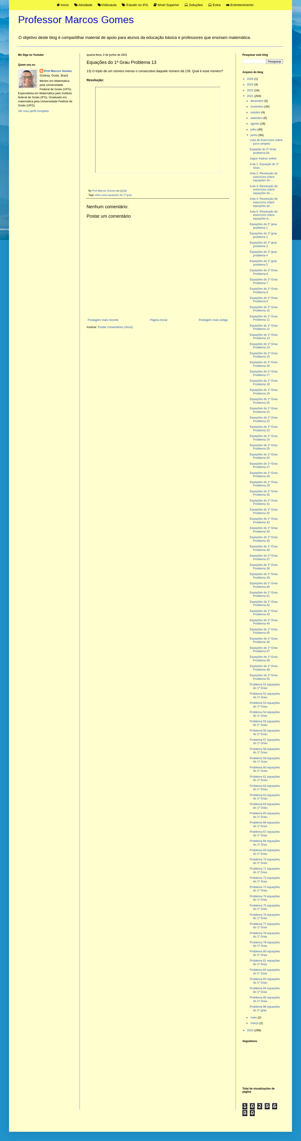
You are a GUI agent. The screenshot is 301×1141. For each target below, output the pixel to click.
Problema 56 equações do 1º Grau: (265, 732)
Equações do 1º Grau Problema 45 (264, 631)
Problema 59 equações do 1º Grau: (265, 759)
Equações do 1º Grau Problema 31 (264, 502)
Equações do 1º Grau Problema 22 (264, 419)
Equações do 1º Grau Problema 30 (264, 493)
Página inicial (158, 320)
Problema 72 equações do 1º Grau (265, 879)
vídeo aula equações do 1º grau (113, 194)
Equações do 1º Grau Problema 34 (264, 529)
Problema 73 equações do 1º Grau (265, 888)
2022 (250, 90)
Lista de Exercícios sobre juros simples (266, 141)
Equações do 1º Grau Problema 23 (264, 428)
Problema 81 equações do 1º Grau (265, 962)
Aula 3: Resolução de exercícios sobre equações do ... (264, 189)
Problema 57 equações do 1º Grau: (265, 741)
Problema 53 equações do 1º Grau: (265, 704)
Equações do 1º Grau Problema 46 (264, 640)
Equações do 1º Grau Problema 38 (264, 566)
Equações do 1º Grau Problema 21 (264, 410)
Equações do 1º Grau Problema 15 (264, 354)
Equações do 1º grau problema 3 (263, 244)
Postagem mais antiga (213, 320)
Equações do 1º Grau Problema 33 (264, 520)
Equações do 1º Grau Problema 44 (264, 621)
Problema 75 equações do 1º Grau (265, 907)
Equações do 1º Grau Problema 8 (264, 290)
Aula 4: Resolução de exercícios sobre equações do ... (264, 202)
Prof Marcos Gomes (58, 71)
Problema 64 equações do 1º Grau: (265, 805)
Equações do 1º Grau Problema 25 (264, 446)
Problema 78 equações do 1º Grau (265, 934)
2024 (250, 84)
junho (254, 135)
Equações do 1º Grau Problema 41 (264, 594)
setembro (257, 118)
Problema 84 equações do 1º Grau (265, 990)
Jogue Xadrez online (263, 158)
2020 (250, 1030)
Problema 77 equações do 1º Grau (265, 925)
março (255, 1023)
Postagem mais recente (103, 320)
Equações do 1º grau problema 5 (263, 262)
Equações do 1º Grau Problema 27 (264, 465)
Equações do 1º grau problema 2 (263, 235)
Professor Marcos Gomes (76, 19)
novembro (257, 106)
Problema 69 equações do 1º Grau (265, 851)
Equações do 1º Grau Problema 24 (264, 437)
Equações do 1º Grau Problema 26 (264, 456)
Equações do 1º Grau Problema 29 (264, 483)
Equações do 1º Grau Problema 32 (264, 511)
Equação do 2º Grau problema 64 (263, 151)
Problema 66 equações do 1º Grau (265, 824)
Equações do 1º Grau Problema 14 (264, 345)
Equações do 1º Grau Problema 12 (264, 327)
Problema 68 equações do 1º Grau (265, 842)
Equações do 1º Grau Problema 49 (264, 667)
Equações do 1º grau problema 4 (263, 253)
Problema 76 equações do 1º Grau (265, 916)
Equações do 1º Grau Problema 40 (264, 585)
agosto (255, 123)
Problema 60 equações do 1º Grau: (265, 769)
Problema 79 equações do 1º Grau (265, 944)
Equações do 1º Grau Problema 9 (264, 299)
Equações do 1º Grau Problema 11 (264, 318)
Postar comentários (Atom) (115, 327)
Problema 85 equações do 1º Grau (265, 999)
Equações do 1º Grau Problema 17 (264, 373)
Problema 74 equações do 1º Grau (265, 898)
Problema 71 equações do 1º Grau (265, 870)
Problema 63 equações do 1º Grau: (265, 796)
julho (253, 129)
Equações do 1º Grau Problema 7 (264, 281)
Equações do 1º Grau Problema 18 (264, 382)
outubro (255, 112)
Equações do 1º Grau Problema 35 (264, 538)
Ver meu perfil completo (33, 111)
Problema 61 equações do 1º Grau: (265, 778)
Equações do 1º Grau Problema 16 (264, 363)
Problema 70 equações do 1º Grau (265, 861)
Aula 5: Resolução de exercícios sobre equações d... (264, 215)
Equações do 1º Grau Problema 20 (264, 400)
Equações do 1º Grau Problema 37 (264, 557)
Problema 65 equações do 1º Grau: (265, 815)
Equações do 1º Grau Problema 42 (264, 603)
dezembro (257, 101)
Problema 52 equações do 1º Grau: (265, 695)
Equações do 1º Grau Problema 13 (264, 336)
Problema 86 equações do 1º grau (265, 1008)
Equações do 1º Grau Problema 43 (264, 612)
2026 (250, 79)
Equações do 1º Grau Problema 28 (264, 474)
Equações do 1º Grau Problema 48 (264, 658)
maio (254, 1017)
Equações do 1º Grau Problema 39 (264, 575)
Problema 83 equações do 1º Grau (265, 980)
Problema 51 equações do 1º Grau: (265, 686)
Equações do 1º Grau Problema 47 (264, 649)
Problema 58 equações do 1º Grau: (265, 750)
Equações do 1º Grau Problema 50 (264, 676)
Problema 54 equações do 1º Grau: (265, 713)
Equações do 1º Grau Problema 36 (264, 548)
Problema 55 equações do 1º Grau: (265, 723)
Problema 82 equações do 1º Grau (265, 971)
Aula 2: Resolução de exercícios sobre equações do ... (264, 177)
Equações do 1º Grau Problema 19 (264, 391)
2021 (250, 96)
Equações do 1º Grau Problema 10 (264, 308)
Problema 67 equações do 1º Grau (265, 833)
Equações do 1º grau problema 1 (263, 225)
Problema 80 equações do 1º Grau (265, 953)
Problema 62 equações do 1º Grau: (265, 787)
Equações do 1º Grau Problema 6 (264, 271)
